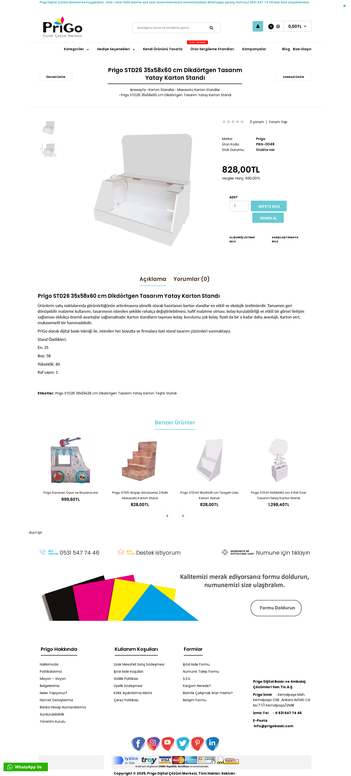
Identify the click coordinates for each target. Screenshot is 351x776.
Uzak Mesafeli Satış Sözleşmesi (139, 664)
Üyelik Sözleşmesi (128, 685)
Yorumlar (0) (192, 279)
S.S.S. (187, 678)
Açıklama (152, 279)
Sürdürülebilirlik (52, 714)
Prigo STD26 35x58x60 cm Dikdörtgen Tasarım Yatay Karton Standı (176, 95)
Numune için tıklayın (283, 553)
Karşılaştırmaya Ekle (285, 239)
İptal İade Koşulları (128, 671)
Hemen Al (268, 218)
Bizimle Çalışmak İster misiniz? (208, 693)
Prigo (260, 138)
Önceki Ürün (55, 77)
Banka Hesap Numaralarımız (63, 707)
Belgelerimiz (50, 685)
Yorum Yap (278, 121)
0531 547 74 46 (79, 553)
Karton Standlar (161, 89)
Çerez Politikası (126, 700)
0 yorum (257, 121)
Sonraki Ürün (293, 77)
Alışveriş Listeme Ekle (242, 239)
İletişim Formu (194, 700)
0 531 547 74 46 (288, 713)
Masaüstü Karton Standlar (198, 89)
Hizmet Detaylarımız (56, 700)
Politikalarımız (51, 671)
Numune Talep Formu (201, 671)
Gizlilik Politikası (126, 678)
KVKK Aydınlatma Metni (133, 693)
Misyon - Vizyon (53, 678)
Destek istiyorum (158, 553)
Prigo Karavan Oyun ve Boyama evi (70, 492)
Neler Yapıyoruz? (53, 693)
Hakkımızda (49, 664)
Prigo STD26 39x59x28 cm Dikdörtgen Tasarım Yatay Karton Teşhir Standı (116, 393)
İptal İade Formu (196, 664)
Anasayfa (138, 89)
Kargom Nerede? (197, 685)
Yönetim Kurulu (52, 721)
